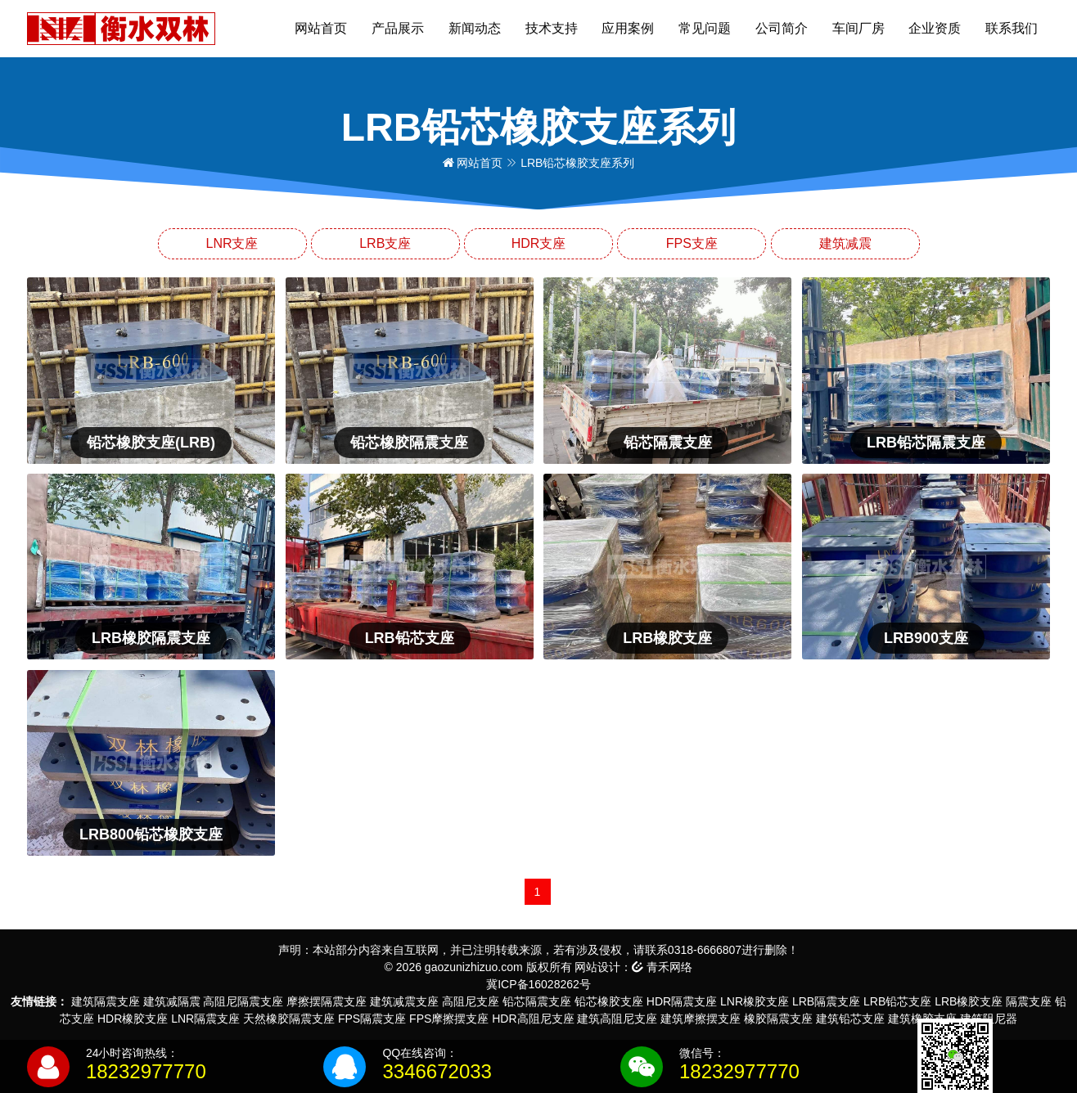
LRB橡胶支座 (969, 1001)
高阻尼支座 (470, 1001)
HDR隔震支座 (682, 1001)
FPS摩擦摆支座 (449, 1018)
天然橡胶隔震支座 (289, 1018)
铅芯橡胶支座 (609, 1001)
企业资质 (934, 28)
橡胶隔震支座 (778, 1018)
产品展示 (398, 28)
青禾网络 (662, 967)
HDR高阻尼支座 (533, 1018)
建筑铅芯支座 (850, 1018)
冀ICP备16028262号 (538, 984)
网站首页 (321, 28)
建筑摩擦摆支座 (700, 1018)
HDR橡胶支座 (132, 1018)
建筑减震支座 (404, 1001)
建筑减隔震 (172, 1001)
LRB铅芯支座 (897, 1001)
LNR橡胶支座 (754, 1001)
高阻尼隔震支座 (243, 1001)
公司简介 (781, 28)
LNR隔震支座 (205, 1018)
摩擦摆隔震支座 (326, 1001)
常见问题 (704, 28)
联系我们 (1011, 28)
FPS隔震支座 (372, 1018)
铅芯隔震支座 (536, 1001)
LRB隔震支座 (826, 1001)
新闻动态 (474, 28)
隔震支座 (1029, 1001)
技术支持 (551, 28)
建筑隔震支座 (105, 1001)
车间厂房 (858, 28)
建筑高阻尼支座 (617, 1018)
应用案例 (628, 28)
